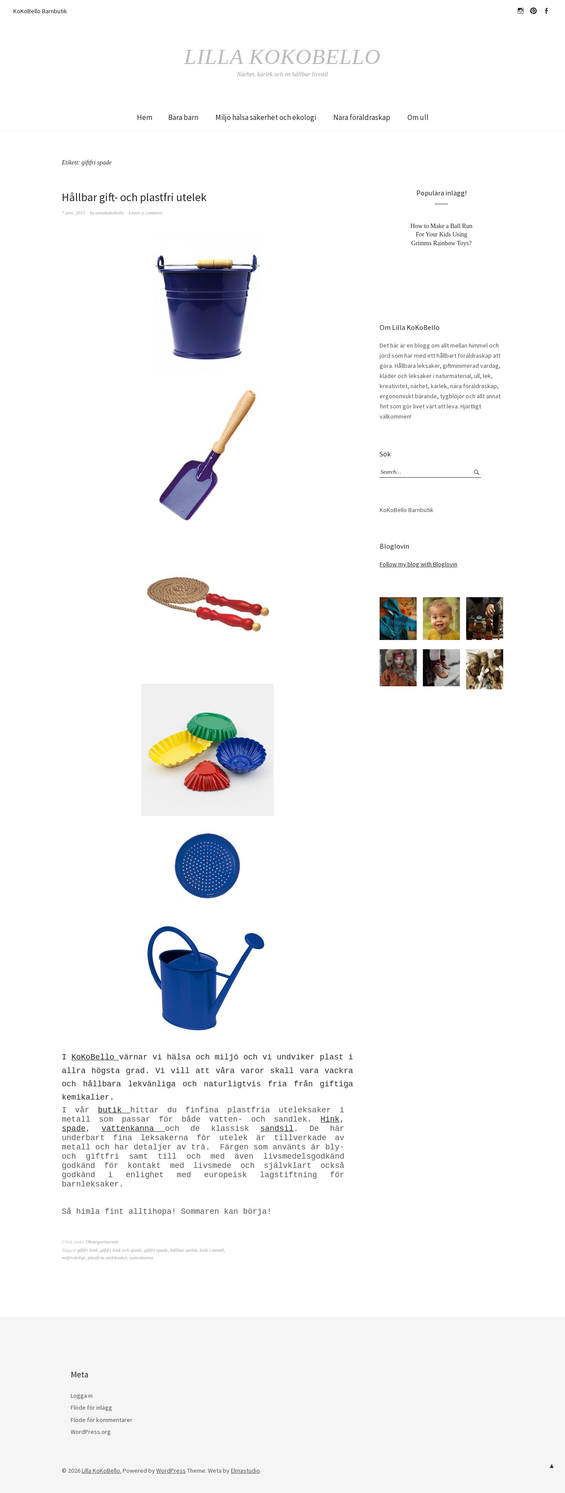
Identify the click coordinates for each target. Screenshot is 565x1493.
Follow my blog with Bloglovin (418, 564)
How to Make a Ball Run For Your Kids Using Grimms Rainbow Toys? (441, 234)
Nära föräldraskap (361, 117)
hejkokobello (520, 11)
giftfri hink (87, 1250)
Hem (144, 117)
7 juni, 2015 (73, 212)
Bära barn (183, 117)
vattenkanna (133, 1128)
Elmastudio (245, 1470)
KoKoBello (95, 1057)
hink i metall (212, 1250)
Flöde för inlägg (91, 1407)
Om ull (418, 117)
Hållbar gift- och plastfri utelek (134, 197)
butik (114, 1110)
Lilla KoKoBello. (101, 1470)
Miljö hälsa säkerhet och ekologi (265, 117)
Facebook (546, 11)
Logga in (82, 1395)
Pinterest (533, 11)
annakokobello (109, 212)
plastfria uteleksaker (107, 1257)
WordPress (171, 1470)
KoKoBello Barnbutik (40, 11)
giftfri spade (155, 1250)
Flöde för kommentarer (101, 1419)
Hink (329, 1119)
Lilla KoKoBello (283, 56)
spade (74, 1128)
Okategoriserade (102, 1241)
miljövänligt (73, 1257)
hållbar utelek (183, 1250)
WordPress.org (91, 1432)
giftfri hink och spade (121, 1250)
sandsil (277, 1128)
